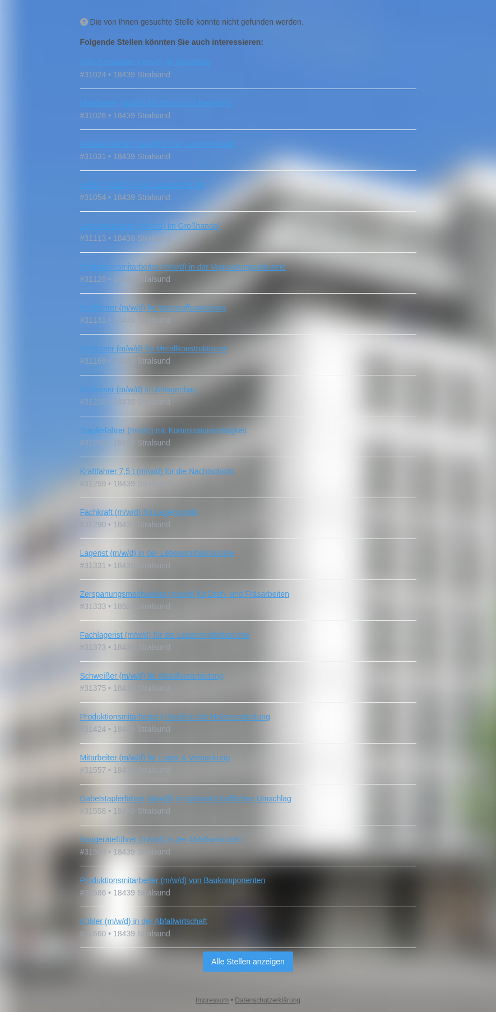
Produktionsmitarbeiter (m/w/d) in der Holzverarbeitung (175, 716)
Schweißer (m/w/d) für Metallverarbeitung (152, 675)
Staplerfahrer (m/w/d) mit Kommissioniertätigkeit (163, 430)
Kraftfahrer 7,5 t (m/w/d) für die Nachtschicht (157, 471)
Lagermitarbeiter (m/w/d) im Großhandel (150, 225)
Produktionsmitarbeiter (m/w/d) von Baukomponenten (173, 880)
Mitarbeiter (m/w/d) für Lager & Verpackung (155, 757)
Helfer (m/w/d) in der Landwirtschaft (142, 184)
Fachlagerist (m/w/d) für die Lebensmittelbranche (165, 634)
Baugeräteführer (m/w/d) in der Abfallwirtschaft (161, 839)
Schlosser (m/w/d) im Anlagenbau (138, 389)
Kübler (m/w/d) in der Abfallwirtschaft (143, 921)
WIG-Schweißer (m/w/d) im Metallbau (145, 62)
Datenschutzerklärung (267, 1000)
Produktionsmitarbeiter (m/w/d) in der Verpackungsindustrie (183, 266)
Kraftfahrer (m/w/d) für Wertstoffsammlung (153, 307)
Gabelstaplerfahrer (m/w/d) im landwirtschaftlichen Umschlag (185, 798)
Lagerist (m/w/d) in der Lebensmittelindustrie (157, 553)
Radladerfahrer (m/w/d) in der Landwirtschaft (157, 144)
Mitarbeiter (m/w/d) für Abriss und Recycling (156, 103)
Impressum (212, 1000)
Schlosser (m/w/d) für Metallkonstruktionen (154, 348)
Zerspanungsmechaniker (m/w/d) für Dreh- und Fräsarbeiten (185, 593)
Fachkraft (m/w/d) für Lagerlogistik (139, 512)
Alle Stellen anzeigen (248, 961)
